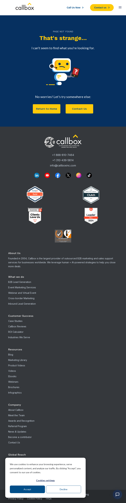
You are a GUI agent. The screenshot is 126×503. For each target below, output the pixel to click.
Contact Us (79, 108)
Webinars (13, 381)
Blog (10, 354)
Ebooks (12, 376)
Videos (12, 370)
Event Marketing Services (22, 287)
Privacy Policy (15, 498)
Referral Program (17, 426)
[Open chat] (117, 494)
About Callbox (15, 409)
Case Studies (15, 321)
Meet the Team (16, 415)
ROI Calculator (15, 331)
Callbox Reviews (17, 326)
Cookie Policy (34, 498)
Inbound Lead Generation (22, 303)
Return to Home (46, 108)
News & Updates (17, 431)
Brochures (13, 387)
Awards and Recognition (21, 420)
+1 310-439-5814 (63, 160)
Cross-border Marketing (21, 298)
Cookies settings (45, 480)
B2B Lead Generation (19, 282)
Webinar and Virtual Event (22, 292)
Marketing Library (17, 360)
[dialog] (45, 478)
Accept (27, 489)
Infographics (15, 392)
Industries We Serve (19, 337)
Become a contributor (20, 437)
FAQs (49, 498)
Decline (63, 489)
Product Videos (16, 365)
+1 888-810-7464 (63, 155)
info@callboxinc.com (63, 165)
